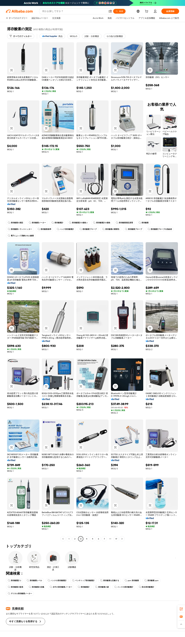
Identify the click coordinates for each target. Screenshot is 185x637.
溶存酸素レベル (34, 580)
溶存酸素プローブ (88, 229)
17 (116, 539)
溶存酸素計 (57, 223)
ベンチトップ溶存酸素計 (83, 580)
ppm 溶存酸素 (132, 580)
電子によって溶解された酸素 (21, 236)
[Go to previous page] (63, 538)
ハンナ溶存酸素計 (65, 229)
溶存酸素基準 (44, 229)
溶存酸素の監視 (15, 587)
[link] (181, 609)
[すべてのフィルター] (20, 36)
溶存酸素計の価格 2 (78, 223)
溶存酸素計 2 (14, 580)
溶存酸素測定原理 (124, 223)
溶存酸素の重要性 (110, 229)
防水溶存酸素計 (146, 587)
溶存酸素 (144, 223)
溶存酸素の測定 (15, 223)
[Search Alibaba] (74, 11)
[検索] (119, 11)
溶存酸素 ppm (151, 580)
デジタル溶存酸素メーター (20, 593)
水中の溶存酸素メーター (61, 587)
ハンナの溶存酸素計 (57, 580)
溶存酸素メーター (37, 223)
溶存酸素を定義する (109, 580)
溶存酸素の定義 (36, 587)
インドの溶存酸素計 (123, 587)
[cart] (147, 11)
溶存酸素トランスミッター (20, 229)
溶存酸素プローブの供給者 (160, 229)
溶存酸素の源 (102, 587)
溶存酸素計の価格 (101, 223)
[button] (110, 11)
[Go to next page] (122, 538)
